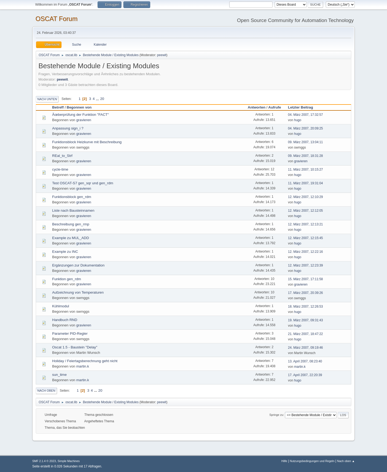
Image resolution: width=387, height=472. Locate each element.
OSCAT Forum (56, 18)
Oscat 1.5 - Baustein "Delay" (74, 347)
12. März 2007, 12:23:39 (305, 265)
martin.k (82, 366)
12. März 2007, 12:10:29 (305, 197)
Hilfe (284, 461)
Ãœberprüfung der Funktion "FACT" (80, 115)
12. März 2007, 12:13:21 (305, 224)
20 (102, 99)
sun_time (59, 375)
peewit (161, 55)
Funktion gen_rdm (66, 279)
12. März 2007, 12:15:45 (305, 238)
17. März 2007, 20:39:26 (305, 293)
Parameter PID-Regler (70, 334)
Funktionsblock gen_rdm (71, 197)
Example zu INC (65, 252)
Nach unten (47, 99)
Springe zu (276, 414)
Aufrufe (274, 107)
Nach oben (46, 390)
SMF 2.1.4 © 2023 (44, 461)
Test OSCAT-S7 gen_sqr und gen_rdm (82, 183)
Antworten (257, 107)
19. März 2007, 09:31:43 (305, 320)
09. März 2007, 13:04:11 (305, 142)
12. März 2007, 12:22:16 (305, 252)
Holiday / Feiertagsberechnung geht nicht (84, 361)
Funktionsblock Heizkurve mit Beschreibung (87, 142)
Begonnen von (79, 107)
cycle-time (60, 169)
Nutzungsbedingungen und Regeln (312, 461)
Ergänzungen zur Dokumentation (78, 265)
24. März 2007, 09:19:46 (305, 348)
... (98, 99)
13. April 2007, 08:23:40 (305, 361)
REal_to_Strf (62, 156)
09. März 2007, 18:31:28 (305, 156)
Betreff (58, 107)
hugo (297, 120)
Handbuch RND (64, 320)
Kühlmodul (60, 306)
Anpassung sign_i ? (67, 128)
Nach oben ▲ (346, 461)
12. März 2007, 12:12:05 (305, 210)
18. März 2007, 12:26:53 (305, 306)
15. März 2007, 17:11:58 (305, 279)
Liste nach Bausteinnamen (73, 210)
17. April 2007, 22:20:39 (305, 375)
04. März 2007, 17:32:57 (305, 115)
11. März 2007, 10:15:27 (305, 169)
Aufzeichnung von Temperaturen (78, 292)
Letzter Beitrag (303, 107)
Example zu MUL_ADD (70, 238)
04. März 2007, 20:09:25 (305, 128)
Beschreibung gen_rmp (70, 224)
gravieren (83, 120)
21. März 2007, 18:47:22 (305, 334)
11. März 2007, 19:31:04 (305, 183)
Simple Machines (69, 461)
